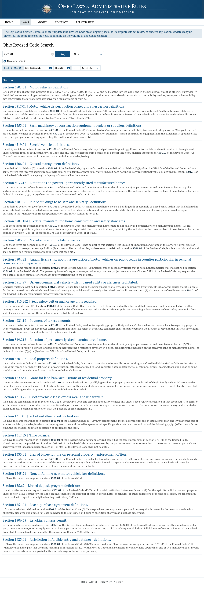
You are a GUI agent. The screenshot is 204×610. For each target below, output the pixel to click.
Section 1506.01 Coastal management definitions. (41, 163)
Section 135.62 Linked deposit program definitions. (42, 485)
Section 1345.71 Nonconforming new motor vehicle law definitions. (54, 473)
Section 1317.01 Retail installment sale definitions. (41, 416)
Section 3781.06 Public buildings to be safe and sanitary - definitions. (55, 202)
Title (88, 55)
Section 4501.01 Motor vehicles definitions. (36, 87)
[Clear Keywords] (52, 54)
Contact (61, 22)
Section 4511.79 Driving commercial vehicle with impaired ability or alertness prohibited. (70, 282)
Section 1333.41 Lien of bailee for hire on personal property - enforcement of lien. (65, 454)
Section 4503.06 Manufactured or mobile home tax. (42, 240)
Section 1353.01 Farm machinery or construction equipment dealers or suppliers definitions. (72, 125)
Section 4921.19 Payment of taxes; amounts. (37, 320)
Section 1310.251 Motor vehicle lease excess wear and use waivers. (53, 397)
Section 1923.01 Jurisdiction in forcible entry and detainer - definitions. (57, 539)
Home (9, 22)
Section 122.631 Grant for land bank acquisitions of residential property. (58, 378)
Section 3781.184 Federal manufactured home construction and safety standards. (64, 221)
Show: (62, 68)
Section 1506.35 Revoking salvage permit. (35, 520)
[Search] (62, 54)
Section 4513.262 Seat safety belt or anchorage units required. (50, 301)
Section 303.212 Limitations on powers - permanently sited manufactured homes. (64, 183)
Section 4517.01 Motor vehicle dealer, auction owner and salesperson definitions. (64, 106)
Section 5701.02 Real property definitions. (35, 358)
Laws (25, 22)
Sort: (38, 68)
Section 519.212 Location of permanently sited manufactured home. (55, 339)
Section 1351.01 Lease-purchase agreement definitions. (45, 504)
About (42, 22)
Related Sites (85, 22)
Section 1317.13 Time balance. (26, 435)
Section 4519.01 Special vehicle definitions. (36, 144)
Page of (90, 68)
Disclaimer (89, 581)
